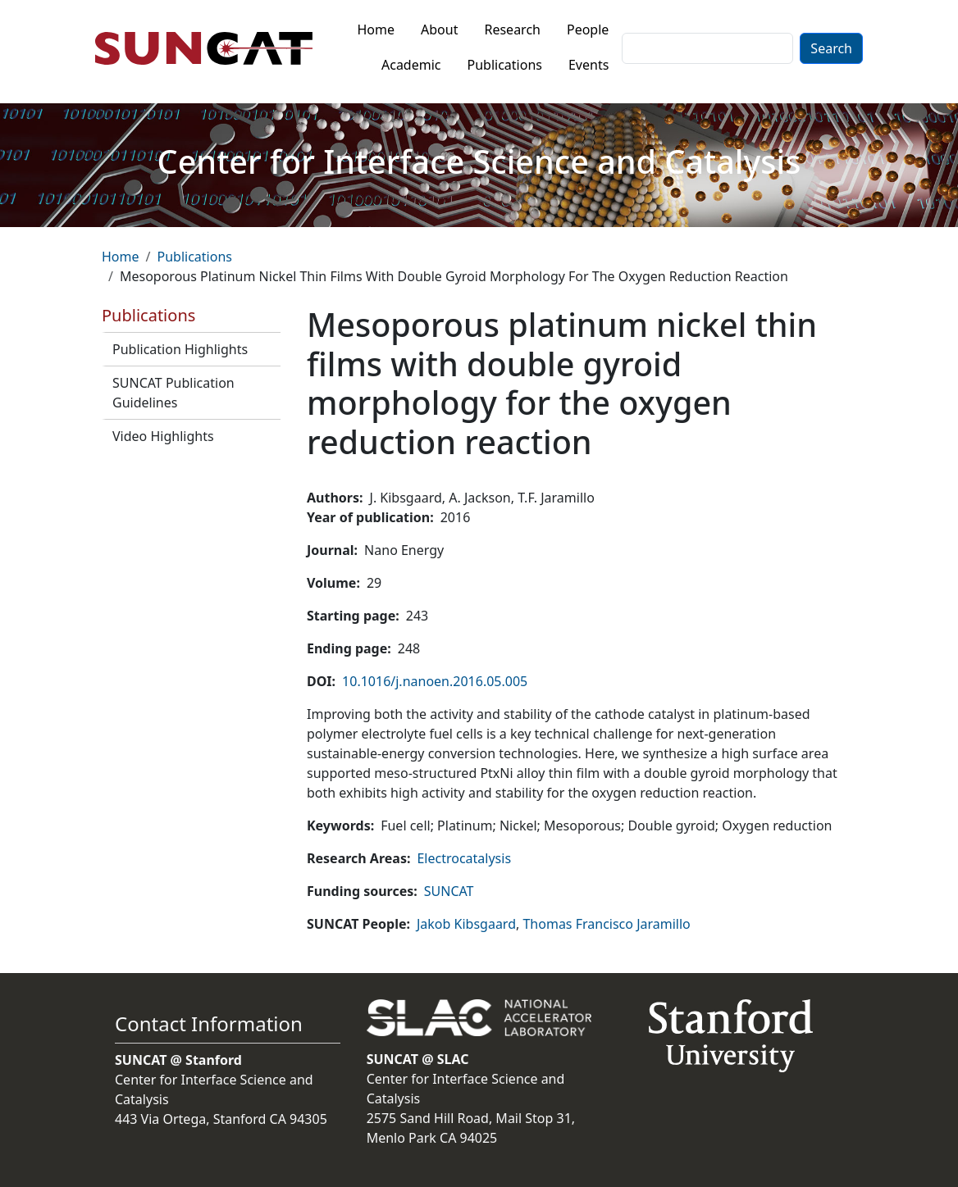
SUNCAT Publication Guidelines (173, 393)
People (588, 29)
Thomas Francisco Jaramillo (606, 924)
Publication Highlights (180, 349)
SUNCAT (449, 891)
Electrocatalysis (464, 858)
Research (512, 29)
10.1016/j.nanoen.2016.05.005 (434, 681)
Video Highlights (163, 436)
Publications (505, 65)
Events (588, 65)
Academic (411, 65)
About (439, 29)
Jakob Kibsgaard (466, 924)
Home (376, 29)
